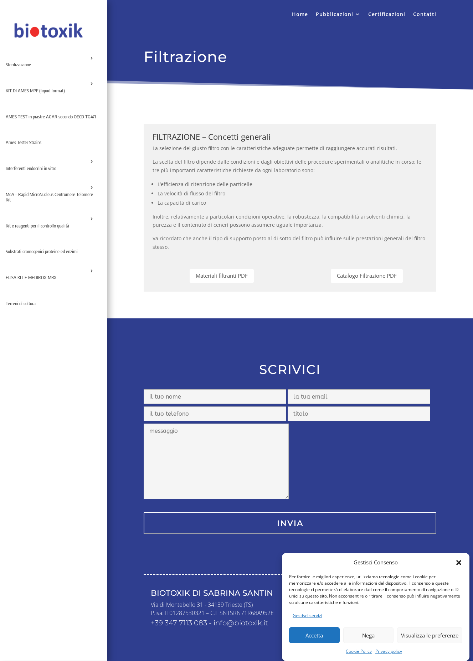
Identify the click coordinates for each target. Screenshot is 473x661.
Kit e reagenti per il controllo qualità (37, 226)
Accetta (314, 639)
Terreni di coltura (21, 303)
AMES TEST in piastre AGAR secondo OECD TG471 (51, 116)
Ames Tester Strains (23, 142)
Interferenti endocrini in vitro (31, 168)
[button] (458, 566)
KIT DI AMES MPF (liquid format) (35, 90)
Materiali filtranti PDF (222, 275)
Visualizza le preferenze (429, 639)
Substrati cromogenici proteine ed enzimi (42, 251)
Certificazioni (386, 14)
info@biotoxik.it (241, 623)
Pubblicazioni (334, 14)
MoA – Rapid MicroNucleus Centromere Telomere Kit (49, 197)
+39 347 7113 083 (179, 623)
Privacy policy (388, 655)
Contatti (424, 14)
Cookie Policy (359, 655)
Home (300, 14)
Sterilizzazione (18, 64)
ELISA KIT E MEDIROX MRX (31, 277)
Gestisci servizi (307, 620)
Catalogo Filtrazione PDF (367, 275)
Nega (368, 639)
